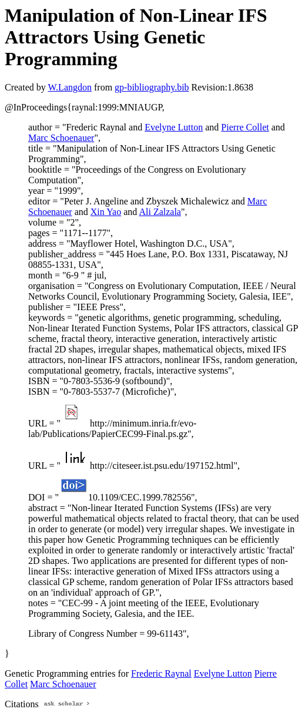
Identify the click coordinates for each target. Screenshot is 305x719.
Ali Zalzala (160, 212)
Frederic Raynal (161, 673)
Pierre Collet (245, 127)
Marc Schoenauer (61, 138)
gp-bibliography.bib (152, 87)
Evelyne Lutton (174, 127)
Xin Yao (106, 212)
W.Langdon (70, 87)
